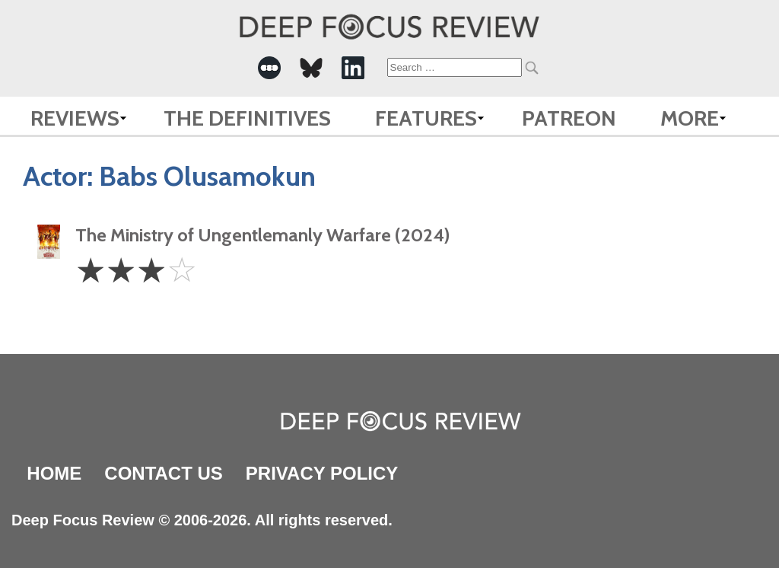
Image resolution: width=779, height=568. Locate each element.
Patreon (569, 118)
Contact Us (163, 473)
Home (54, 473)
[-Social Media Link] (269, 67)
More (689, 118)
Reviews (74, 118)
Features (426, 118)
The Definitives (247, 118)
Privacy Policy (322, 473)
